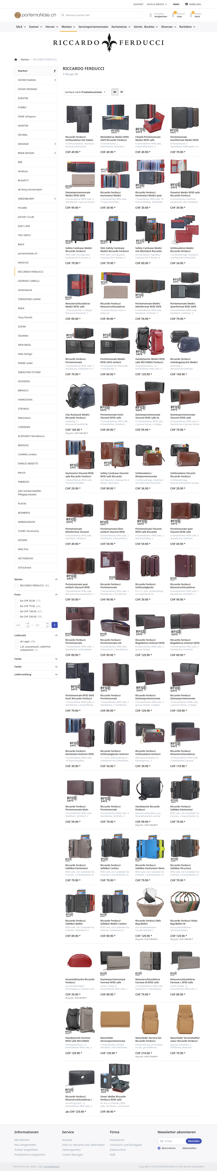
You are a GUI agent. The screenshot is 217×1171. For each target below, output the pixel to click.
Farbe (18, 658)
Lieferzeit (20, 635)
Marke (18, 579)
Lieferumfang (22, 674)
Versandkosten (52, 1166)
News (176, 4)
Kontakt (138, 4)
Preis (17, 594)
